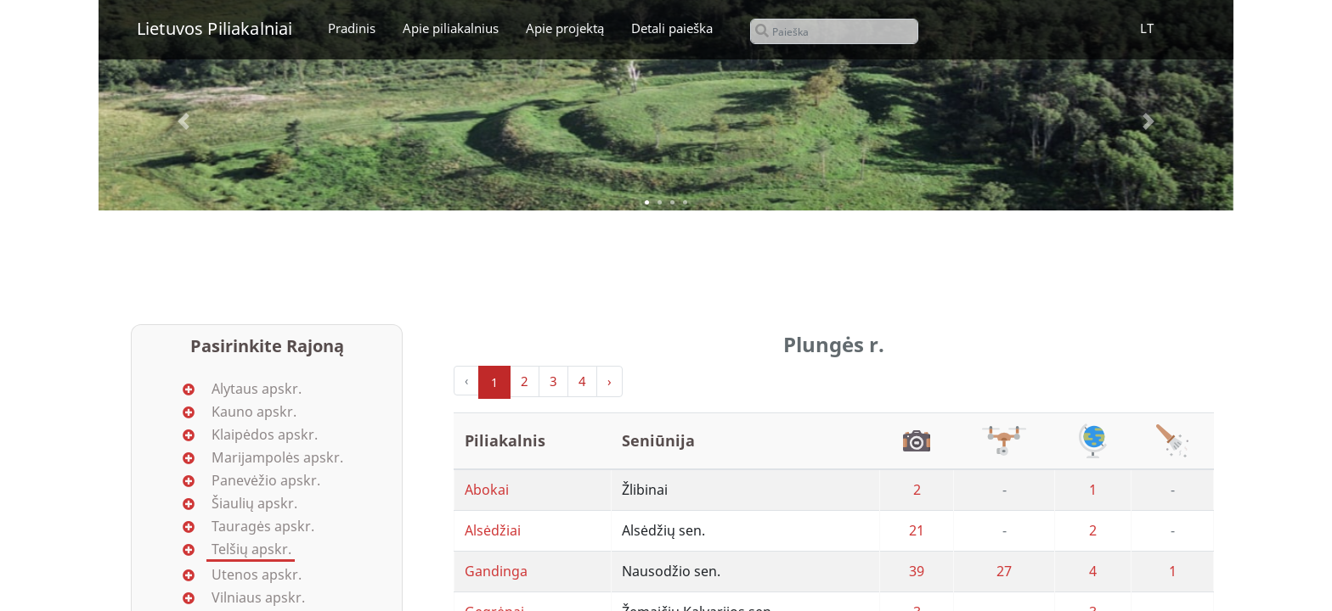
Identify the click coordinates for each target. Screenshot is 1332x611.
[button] (183, 121)
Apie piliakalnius (451, 28)
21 (916, 530)
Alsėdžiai (493, 530)
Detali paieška (672, 28)
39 (916, 571)
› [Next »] (609, 381)
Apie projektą (565, 28)
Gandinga (496, 571)
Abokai (487, 489)
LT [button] (1147, 28)
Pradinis (351, 28)
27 (1004, 571)
